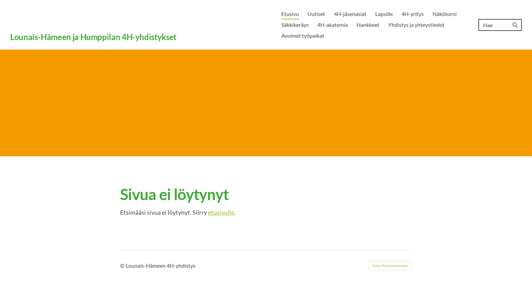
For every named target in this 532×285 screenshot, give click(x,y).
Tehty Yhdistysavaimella (390, 266)
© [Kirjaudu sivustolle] (123, 265)
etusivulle (221, 212)
